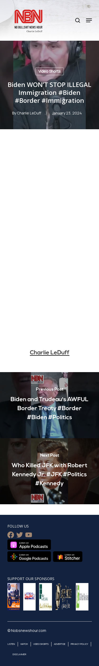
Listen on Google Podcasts (29, 556)
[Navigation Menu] (89, 20)
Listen (11, 644)
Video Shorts (49, 71)
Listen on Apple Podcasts (29, 544)
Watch (24, 644)
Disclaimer (19, 654)
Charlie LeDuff (29, 112)
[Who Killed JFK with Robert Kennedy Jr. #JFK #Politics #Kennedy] (49, 471)
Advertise (59, 644)
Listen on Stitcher (67, 556)
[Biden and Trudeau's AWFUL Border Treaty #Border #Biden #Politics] (49, 405)
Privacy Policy (79, 644)
